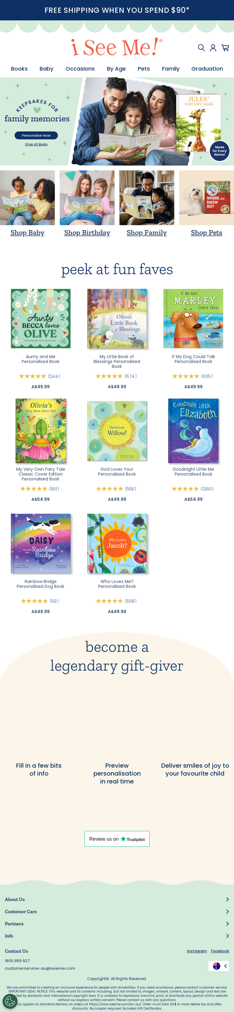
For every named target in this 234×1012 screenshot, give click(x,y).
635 (208, 376)
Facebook (220, 951)
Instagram (197, 951)
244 (55, 376)
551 (55, 489)
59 (55, 601)
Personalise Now (36, 135)
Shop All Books (36, 144)
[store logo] (117, 47)
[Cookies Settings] (10, 1001)
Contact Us (16, 951)
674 (131, 376)
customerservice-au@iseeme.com (40, 968)
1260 (208, 489)
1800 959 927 (17, 961)
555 (131, 489)
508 (131, 601)
